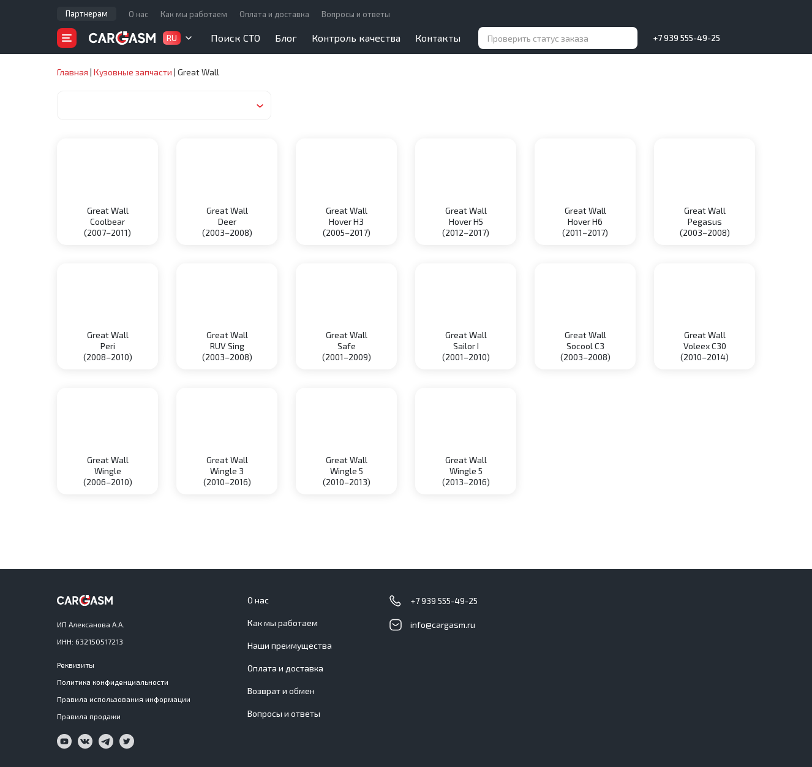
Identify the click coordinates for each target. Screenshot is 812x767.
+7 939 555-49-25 (686, 37)
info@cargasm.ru (442, 624)
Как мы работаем (193, 14)
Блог (286, 37)
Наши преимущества (289, 645)
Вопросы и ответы (355, 14)
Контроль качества (356, 37)
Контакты (438, 37)
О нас (138, 14)
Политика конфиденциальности (112, 682)
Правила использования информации (123, 699)
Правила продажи (89, 716)
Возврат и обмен (281, 691)
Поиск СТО (235, 37)
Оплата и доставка (274, 14)
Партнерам (87, 13)
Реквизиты (75, 664)
